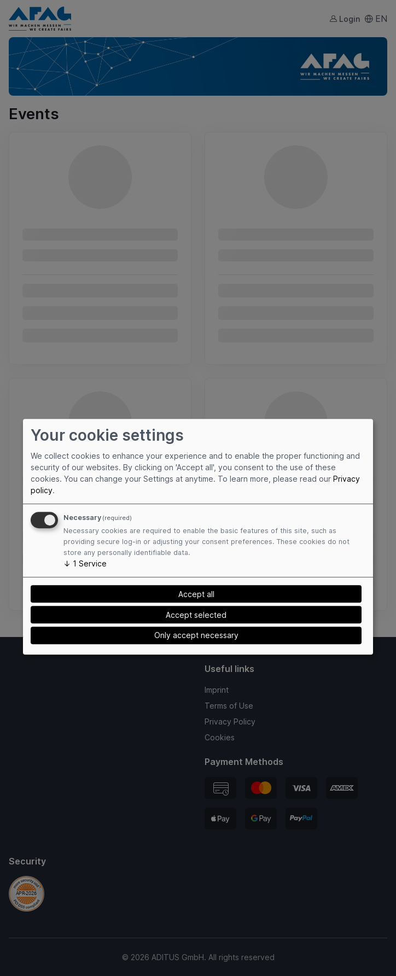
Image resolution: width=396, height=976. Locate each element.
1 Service (85, 563)
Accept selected (196, 615)
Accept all (196, 594)
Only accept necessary (196, 635)
